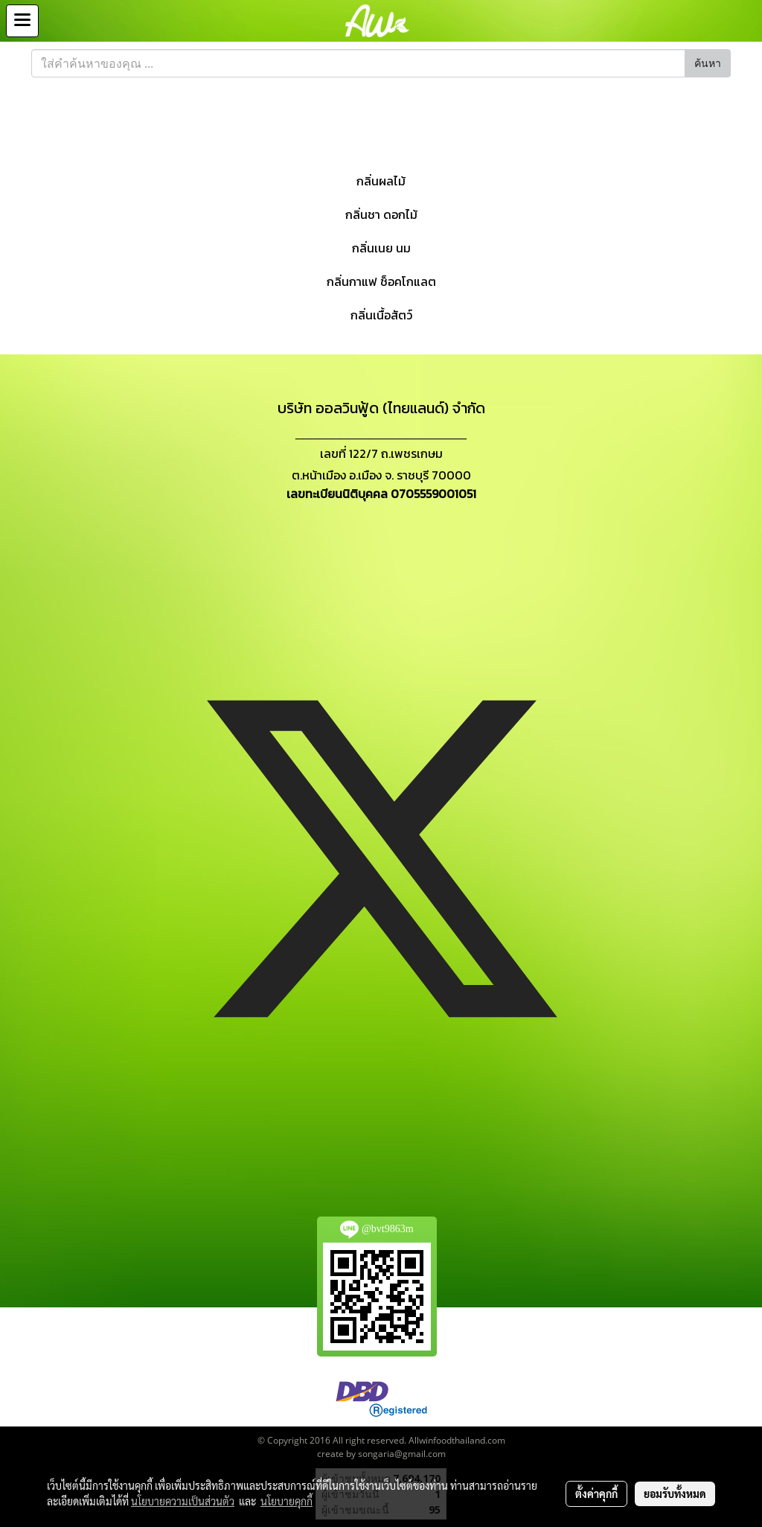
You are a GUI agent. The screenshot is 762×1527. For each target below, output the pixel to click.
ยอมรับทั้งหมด (675, 1493)
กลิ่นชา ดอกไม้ (381, 214)
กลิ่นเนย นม (381, 248)
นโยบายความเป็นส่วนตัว (182, 1501)
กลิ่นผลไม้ (381, 181)
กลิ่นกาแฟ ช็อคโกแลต (381, 281)
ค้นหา (707, 63)
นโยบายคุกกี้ (286, 1501)
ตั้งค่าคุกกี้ (596, 1493)
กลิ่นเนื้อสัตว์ (381, 315)
